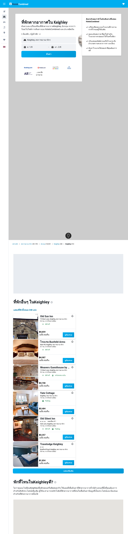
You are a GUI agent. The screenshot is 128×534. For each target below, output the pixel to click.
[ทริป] (4, 39)
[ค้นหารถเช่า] (4, 22)
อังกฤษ (43, 244)
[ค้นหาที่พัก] (4, 16)
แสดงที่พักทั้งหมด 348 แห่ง (25, 310)
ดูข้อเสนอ (68, 335)
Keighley (57, 244)
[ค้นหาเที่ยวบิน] (4, 11)
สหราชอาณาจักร (26, 244)
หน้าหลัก (15, 244)
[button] (4, 4)
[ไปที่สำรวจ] (4, 32)
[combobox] (31, 34)
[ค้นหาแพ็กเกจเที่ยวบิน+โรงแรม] (4, 27)
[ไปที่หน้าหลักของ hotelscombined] (18, 4)
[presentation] (51, 302)
